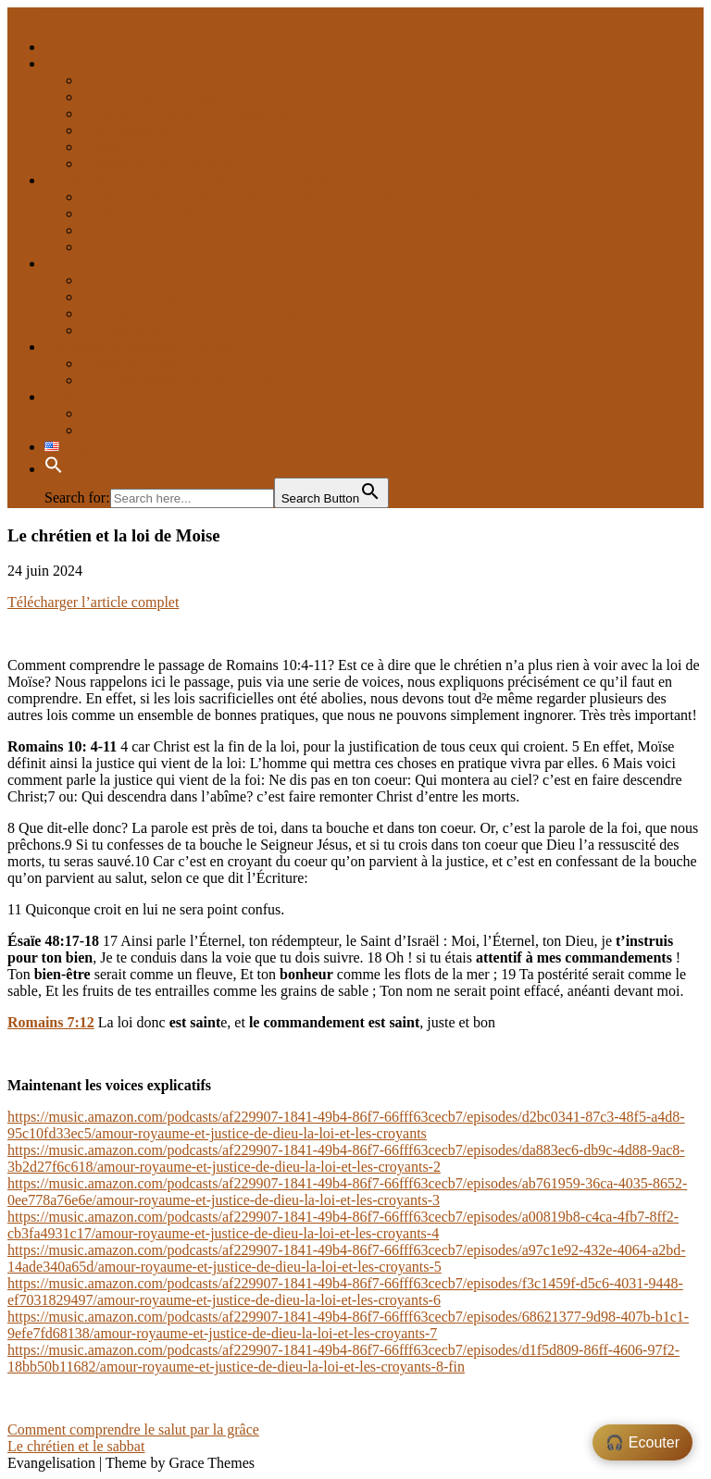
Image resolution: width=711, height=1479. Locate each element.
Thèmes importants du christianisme (188, 113)
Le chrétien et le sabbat (75, 1446)
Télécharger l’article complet (93, 602)
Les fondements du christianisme (179, 80)
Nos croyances (124, 130)
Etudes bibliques (130, 296)
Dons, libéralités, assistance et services (196, 380)
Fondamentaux (88, 63)
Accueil (67, 47)
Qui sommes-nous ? (140, 430)
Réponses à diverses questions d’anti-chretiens (219, 313)
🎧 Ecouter (642, 1442)
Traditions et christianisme (160, 213)
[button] (53, 469)
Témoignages (121, 330)
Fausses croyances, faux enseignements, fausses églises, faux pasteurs (288, 197)
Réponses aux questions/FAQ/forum (188, 280)
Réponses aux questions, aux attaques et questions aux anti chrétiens (246, 263)
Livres (100, 147)
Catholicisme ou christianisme (171, 230)
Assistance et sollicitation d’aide (140, 346)
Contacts (107, 413)
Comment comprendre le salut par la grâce (133, 1429)
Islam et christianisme (146, 247)
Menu (24, 15)
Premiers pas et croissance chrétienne (192, 97)
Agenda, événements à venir (165, 163)
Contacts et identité (101, 396)
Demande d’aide (130, 363)
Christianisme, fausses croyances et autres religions (196, 180)
